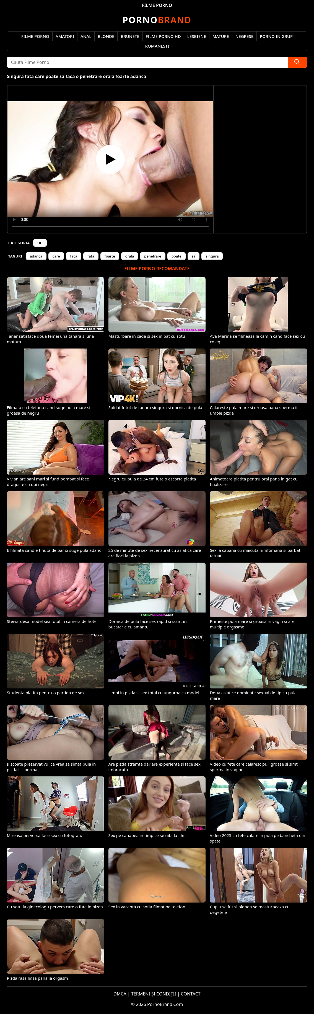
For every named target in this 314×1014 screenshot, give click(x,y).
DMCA (119, 994)
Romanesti (157, 46)
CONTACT (191, 994)
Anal (86, 36)
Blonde (106, 36)
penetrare (152, 256)
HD (40, 242)
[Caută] (297, 62)
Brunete (130, 36)
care (56, 256)
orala (129, 256)
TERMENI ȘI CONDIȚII (153, 994)
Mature (220, 36)
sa (194, 256)
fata (90, 256)
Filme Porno (35, 36)
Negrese (244, 36)
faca (73, 256)
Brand (157, 20)
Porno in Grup (276, 36)
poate (176, 256)
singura (212, 256)
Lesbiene (196, 36)
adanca (36, 256)
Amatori (65, 36)
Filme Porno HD (163, 36)
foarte (110, 256)
